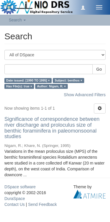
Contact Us (14, 204)
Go (99, 69)
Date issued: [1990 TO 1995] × (28, 80)
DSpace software (20, 186)
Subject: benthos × (68, 80)
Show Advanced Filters (85, 94)
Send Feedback (42, 204)
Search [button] (17, 20)
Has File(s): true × (19, 86)
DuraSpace (14, 198)
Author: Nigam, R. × (51, 86)
